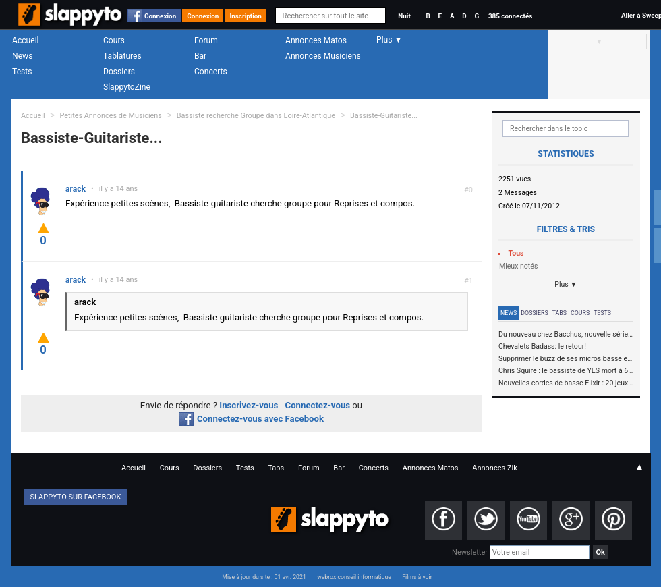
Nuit (404, 16)
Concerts (210, 71)
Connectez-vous (318, 405)
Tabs (559, 313)
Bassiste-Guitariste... (384, 115)
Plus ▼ (565, 284)
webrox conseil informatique (354, 577)
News (22, 56)
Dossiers (119, 71)
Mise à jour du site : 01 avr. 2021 (264, 577)
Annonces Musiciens (323, 56)
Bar (200, 56)
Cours (114, 40)
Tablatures (122, 56)
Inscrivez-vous (248, 405)
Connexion (160, 16)
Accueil (25, 40)
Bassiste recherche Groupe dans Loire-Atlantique (257, 115)
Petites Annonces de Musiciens (110, 115)
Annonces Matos (316, 40)
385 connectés (510, 16)
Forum (206, 40)
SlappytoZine (126, 87)
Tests (22, 71)
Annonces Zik (494, 468)
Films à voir (417, 577)
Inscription (245, 16)
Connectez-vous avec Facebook (251, 419)
